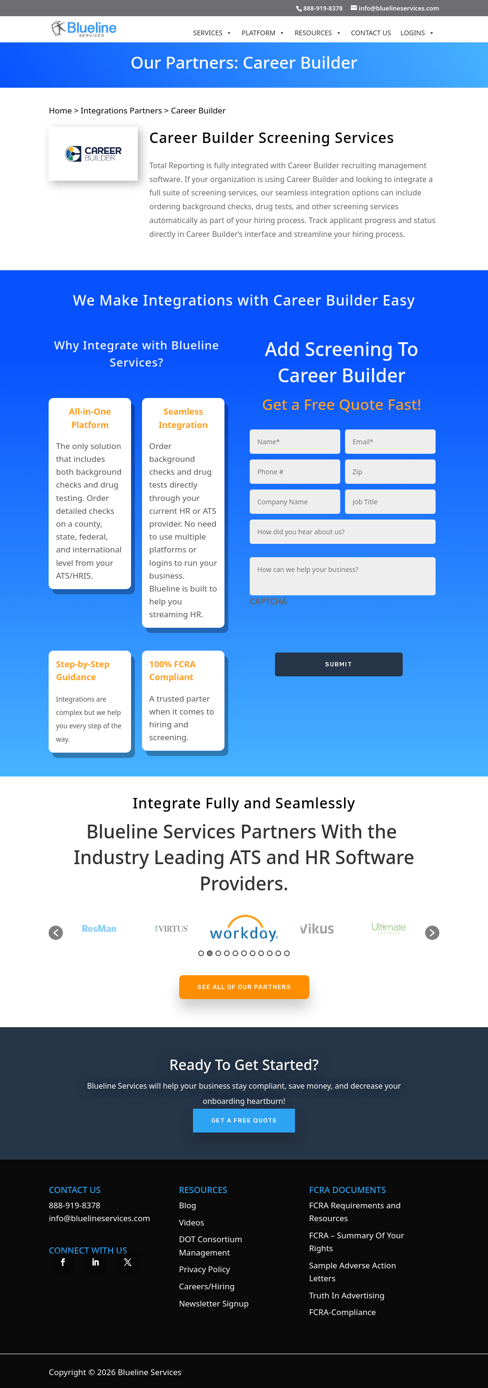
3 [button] (218, 953)
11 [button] (287, 953)
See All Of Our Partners (244, 986)
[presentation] (322, 626)
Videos (191, 1222)
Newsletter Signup (214, 1303)
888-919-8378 (74, 1205)
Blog (187, 1205)
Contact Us (371, 32)
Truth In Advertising (347, 1295)
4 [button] (227, 953)
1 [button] (201, 953)
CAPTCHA (268, 601)
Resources (318, 32)
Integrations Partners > (125, 110)
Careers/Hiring (206, 1286)
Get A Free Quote (244, 1120)
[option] (184, 928)
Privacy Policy (204, 1269)
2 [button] (210, 953)
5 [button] (235, 953)
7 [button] (252, 953)
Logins (417, 32)
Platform (263, 32)
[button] (56, 933)
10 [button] (278, 953)
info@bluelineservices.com (99, 1218)
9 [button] (270, 953)
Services (212, 32)
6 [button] (244, 953)
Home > (65, 110)
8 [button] (261, 953)
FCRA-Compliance (342, 1311)
